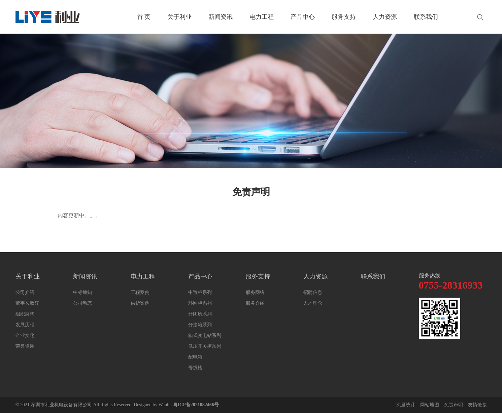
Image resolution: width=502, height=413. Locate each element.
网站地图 (429, 404)
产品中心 (303, 16)
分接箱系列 (200, 324)
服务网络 (255, 292)
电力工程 (261, 16)
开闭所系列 (200, 313)
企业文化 (24, 335)
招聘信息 (312, 292)
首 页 (144, 16)
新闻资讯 (220, 16)
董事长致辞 (27, 303)
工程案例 (140, 292)
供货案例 (140, 303)
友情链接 (477, 404)
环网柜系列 (200, 303)
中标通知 (82, 292)
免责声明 (453, 404)
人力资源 (385, 16)
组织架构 (24, 313)
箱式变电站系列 (204, 335)
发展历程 (24, 324)
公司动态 (82, 303)
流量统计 (405, 404)
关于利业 (179, 16)
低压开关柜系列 (204, 346)
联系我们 (426, 16)
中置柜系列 (200, 292)
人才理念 (312, 303)
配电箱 (195, 357)
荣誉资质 (24, 346)
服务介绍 (255, 303)
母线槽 (195, 367)
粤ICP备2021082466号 (196, 404)
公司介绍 (24, 292)
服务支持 (344, 16)
